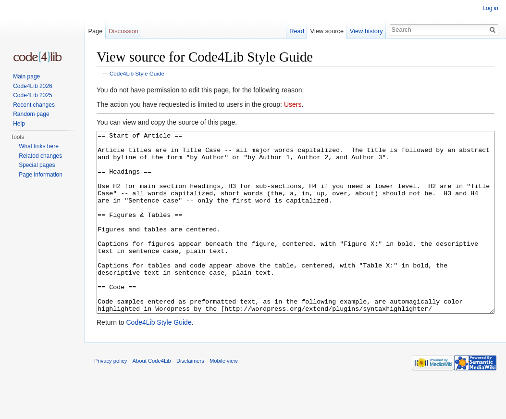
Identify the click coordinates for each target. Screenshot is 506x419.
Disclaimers (190, 397)
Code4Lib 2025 (32, 95)
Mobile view (223, 397)
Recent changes (34, 105)
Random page (31, 114)
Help (19, 123)
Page (95, 31)
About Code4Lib (152, 397)
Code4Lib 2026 (32, 86)
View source (327, 31)
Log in (490, 8)
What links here (39, 146)
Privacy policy (110, 397)
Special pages (37, 165)
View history (366, 31)
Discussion (123, 31)
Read (296, 31)
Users (293, 104)
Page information (40, 174)
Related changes (40, 155)
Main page (26, 76)
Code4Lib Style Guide (137, 73)
